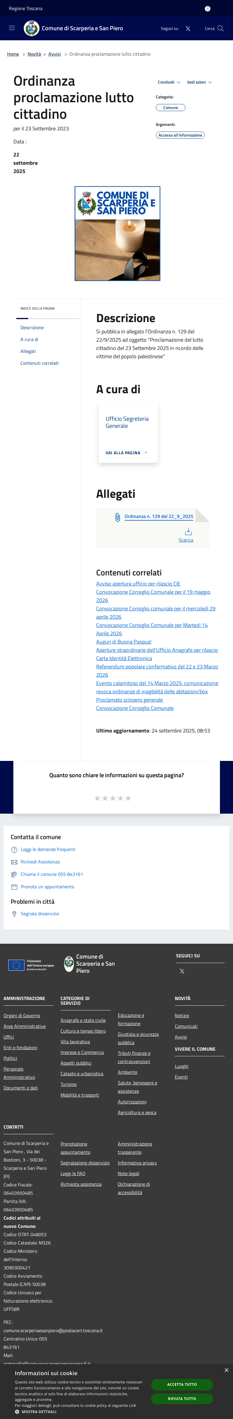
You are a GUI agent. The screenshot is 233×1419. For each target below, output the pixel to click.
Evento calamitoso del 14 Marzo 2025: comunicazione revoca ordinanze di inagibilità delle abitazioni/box (157, 687)
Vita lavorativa (75, 1041)
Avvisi (54, 53)
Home (13, 53)
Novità (34, 53)
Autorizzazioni (132, 1101)
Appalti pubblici (76, 1062)
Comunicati (186, 1026)
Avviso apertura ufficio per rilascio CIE (138, 584)
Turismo (69, 1084)
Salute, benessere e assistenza (137, 1087)
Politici (10, 1058)
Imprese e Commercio (82, 1052)
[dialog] (116, 1391)
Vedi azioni (200, 82)
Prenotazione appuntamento (75, 1148)
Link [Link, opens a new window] (132, 1405)
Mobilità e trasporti (80, 1094)
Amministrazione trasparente (135, 1148)
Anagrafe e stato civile (83, 1020)
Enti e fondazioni (20, 1047)
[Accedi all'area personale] (207, 9)
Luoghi (181, 1066)
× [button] (226, 1370)
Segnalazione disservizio (85, 1162)
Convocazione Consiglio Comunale (135, 708)
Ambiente (127, 1072)
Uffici (9, 1036)
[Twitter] (185, 28)
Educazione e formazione (131, 1019)
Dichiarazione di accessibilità (134, 1188)
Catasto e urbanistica (82, 1073)
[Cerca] (220, 28)
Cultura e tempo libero (83, 1030)
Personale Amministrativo (19, 1073)
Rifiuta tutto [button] (182, 1398)
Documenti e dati (21, 1087)
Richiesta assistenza (81, 1184)
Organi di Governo (22, 1015)
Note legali (129, 1173)
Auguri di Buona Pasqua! (123, 642)
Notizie (182, 1015)
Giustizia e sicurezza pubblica (138, 1038)
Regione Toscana (25, 8)
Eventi (181, 1076)
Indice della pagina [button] (37, 308)
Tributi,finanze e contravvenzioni (134, 1057)
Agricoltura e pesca (137, 1112)
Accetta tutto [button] (182, 1384)
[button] (80, 1412)
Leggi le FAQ (73, 1173)
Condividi (170, 82)
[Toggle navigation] (11, 27)
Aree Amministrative (25, 1026)
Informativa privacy (137, 1162)
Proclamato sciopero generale (129, 700)
